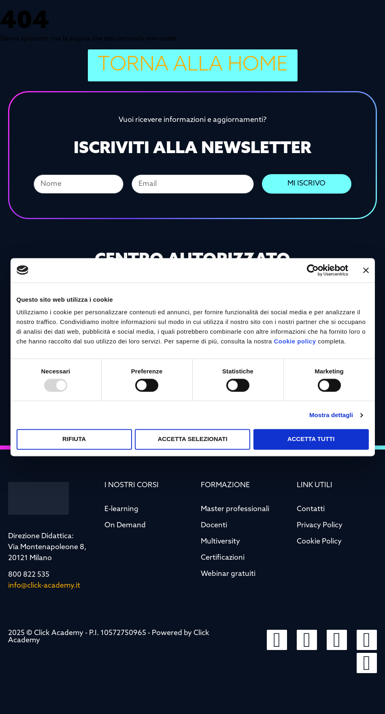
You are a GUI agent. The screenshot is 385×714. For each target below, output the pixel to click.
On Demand (125, 525)
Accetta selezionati (192, 439)
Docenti (214, 525)
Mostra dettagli (331, 414)
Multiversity (220, 542)
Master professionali (235, 509)
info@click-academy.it (44, 586)
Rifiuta (74, 439)
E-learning (121, 509)
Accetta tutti (311, 439)
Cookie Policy (319, 542)
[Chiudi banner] (366, 270)
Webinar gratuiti (228, 574)
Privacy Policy (319, 525)
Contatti (311, 509)
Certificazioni (223, 558)
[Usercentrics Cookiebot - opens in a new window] (312, 270)
